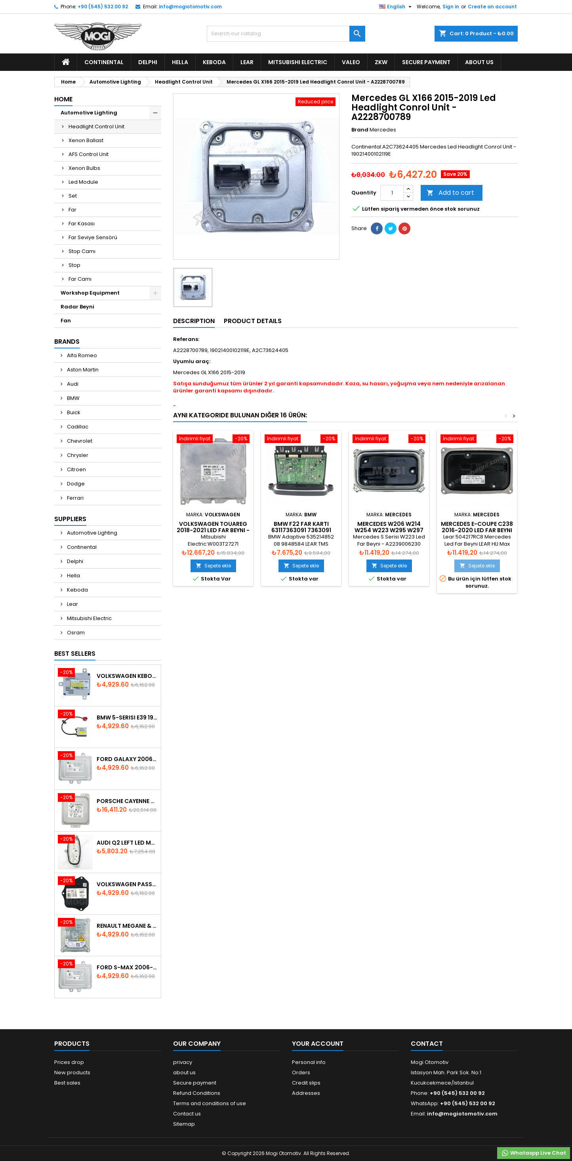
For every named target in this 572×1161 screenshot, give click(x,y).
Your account (317, 1043)
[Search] (286, 34)
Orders (301, 1072)
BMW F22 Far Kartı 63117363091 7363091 (301, 527)
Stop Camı (82, 251)
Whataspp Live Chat (533, 1153)
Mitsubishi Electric (297, 62)
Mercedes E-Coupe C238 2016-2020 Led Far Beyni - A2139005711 (477, 530)
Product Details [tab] (253, 320)
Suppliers (70, 518)
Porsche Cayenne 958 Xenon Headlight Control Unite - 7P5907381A (127, 801)
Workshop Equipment (90, 293)
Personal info (309, 1062)
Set (73, 196)
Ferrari (75, 498)
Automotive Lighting (89, 112)
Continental (104, 62)
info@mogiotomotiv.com (190, 6)
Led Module (83, 182)
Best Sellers (74, 653)
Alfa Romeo (81, 355)
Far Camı (80, 279)
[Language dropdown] (396, 6)
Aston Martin (82, 369)
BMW (73, 398)
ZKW (381, 62)
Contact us (187, 1113)
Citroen (76, 469)
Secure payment (426, 62)
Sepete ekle (213, 565)
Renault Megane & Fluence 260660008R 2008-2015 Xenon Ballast (127, 926)
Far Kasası (82, 223)
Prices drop (69, 1062)
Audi (72, 384)
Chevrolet (79, 441)
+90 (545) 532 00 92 (103, 6)
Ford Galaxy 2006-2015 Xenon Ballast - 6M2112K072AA (127, 759)
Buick (73, 412)
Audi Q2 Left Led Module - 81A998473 (127, 842)
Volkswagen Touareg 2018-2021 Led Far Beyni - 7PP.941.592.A (213, 530)
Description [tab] (194, 320)
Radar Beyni (77, 306)
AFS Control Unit (89, 154)
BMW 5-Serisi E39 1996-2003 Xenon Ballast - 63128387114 (127, 717)
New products (72, 1072)
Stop (74, 265)
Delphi (147, 62)
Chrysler (77, 455)
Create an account (492, 6)
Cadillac (77, 426)
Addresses (306, 1093)
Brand (359, 129)
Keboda (214, 62)
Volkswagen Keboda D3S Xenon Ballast (127, 676)
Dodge (75, 483)
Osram (75, 632)
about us (479, 62)
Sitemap (184, 1124)
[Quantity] (392, 193)
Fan (66, 320)
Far (72, 209)
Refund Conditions (196, 1093)
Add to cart (450, 192)
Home (63, 99)
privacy (182, 1062)
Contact (427, 1043)
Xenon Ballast (86, 140)
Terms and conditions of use (209, 1103)
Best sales (67, 1083)
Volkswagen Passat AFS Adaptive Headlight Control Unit (127, 884)
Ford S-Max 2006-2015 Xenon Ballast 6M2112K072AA (127, 967)
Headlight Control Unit (96, 126)
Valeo (351, 62)
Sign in (450, 6)
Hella (180, 62)
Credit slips (306, 1083)
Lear (247, 62)
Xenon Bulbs (84, 168)
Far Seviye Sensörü (93, 237)
